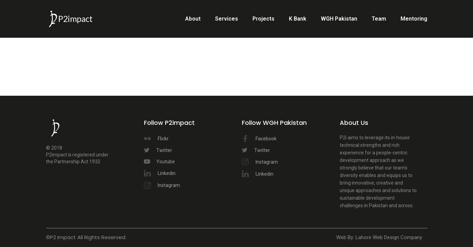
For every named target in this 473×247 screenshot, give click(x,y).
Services (226, 18)
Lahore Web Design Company (389, 237)
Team (379, 18)
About (193, 18)
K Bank (297, 18)
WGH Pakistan (339, 18)
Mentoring (414, 18)
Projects (263, 18)
